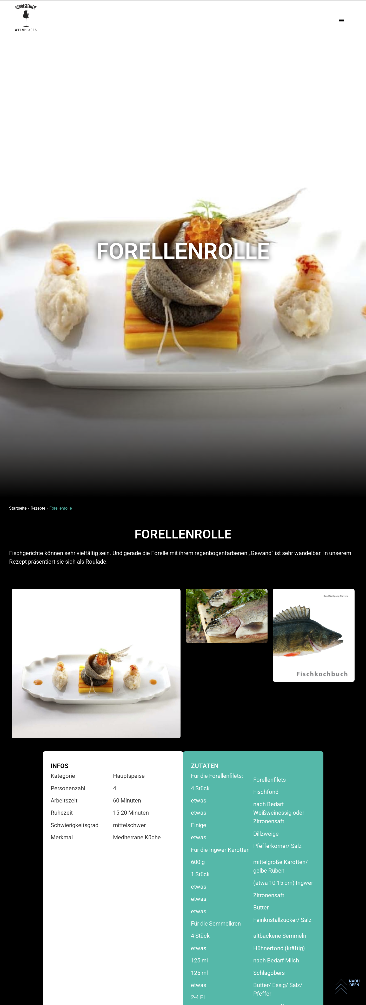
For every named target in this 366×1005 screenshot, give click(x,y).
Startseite (17, 508)
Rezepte (38, 508)
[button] (342, 20)
